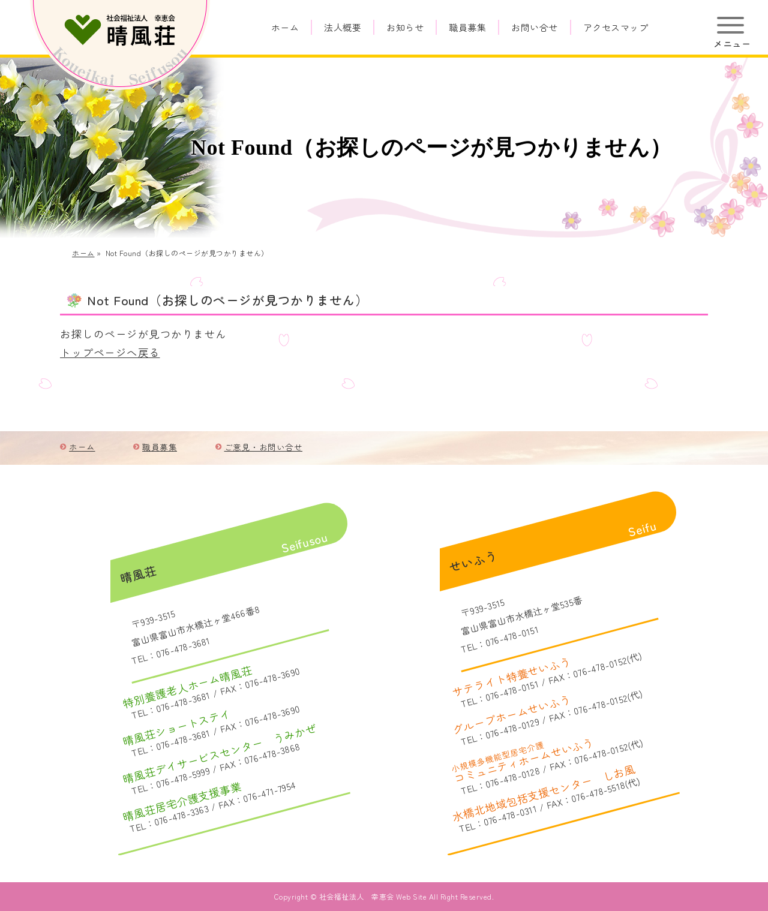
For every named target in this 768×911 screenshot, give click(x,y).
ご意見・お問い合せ (263, 447)
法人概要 (342, 27)
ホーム (285, 27)
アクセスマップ (616, 27)
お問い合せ (534, 27)
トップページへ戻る (110, 352)
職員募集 (467, 27)
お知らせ (405, 27)
